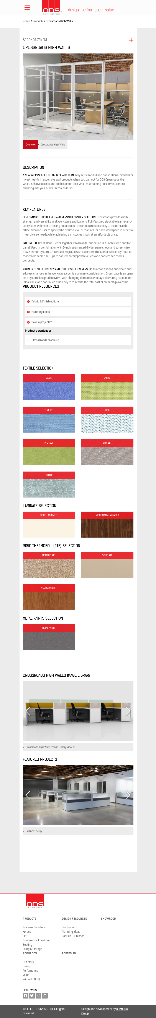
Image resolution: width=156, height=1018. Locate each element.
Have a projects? (39, 322)
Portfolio (69, 953)
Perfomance (30, 971)
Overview (31, 145)
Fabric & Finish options (43, 301)
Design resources (74, 919)
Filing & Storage (32, 949)
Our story (28, 962)
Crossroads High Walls (53, 145)
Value (26, 975)
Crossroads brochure (43, 340)
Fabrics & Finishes (73, 936)
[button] (128, 711)
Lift (24, 936)
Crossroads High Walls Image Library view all (50, 747)
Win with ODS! (31, 979)
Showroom (108, 919)
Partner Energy (34, 831)
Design (27, 966)
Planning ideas (38, 312)
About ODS (30, 953)
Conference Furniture (36, 940)
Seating (27, 945)
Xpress (27, 932)
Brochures (68, 927)
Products (29, 919)
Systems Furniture (34, 927)
